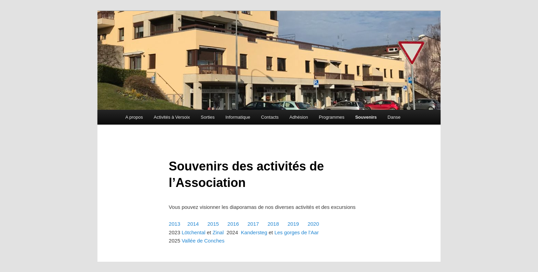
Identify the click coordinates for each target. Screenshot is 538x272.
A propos (134, 117)
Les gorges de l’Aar (296, 232)
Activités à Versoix (172, 117)
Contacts (270, 117)
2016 (233, 224)
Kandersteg (254, 232)
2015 (213, 224)
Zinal (218, 232)
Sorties (207, 117)
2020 (313, 224)
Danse (394, 117)
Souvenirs (366, 117)
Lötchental (193, 232)
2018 (273, 224)
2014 (193, 224)
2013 (174, 224)
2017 (253, 224)
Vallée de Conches (203, 241)
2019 (293, 224)
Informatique (237, 117)
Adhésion (299, 117)
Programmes (331, 117)
